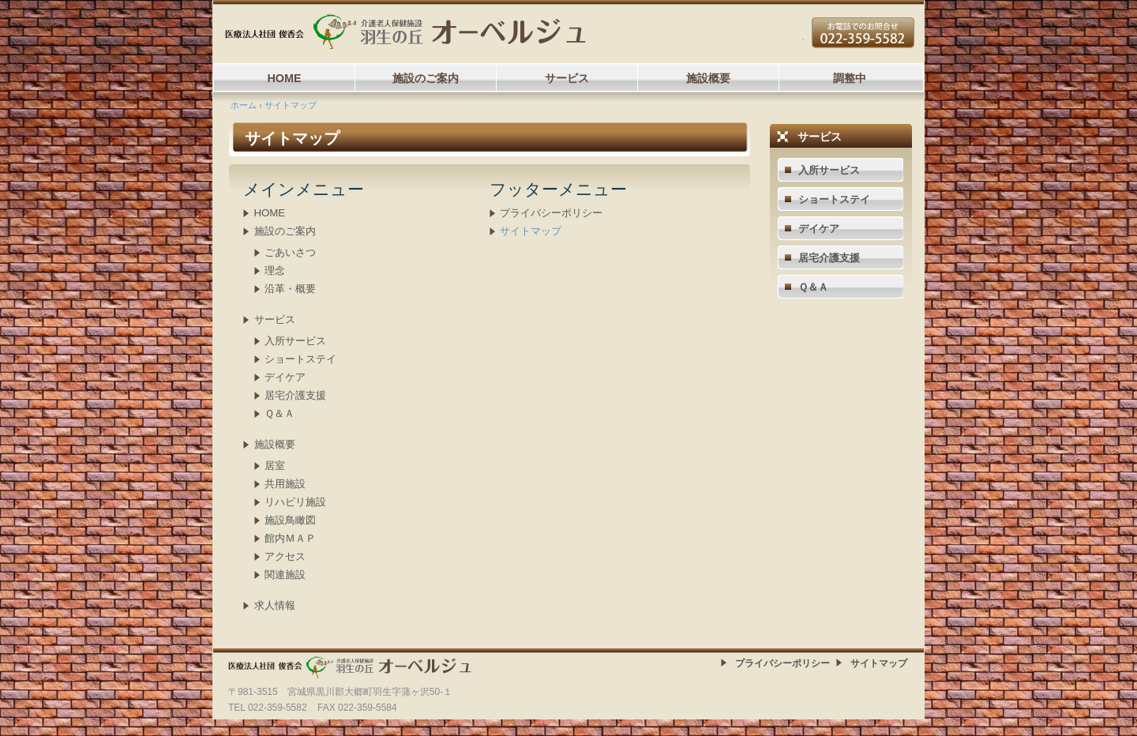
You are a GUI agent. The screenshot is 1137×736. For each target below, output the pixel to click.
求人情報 (274, 605)
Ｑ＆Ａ (280, 413)
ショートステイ (300, 359)
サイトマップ (530, 231)
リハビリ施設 (295, 502)
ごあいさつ (290, 252)
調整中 (849, 78)
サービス (567, 78)
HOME (284, 78)
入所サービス (295, 341)
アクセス (285, 556)
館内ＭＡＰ (290, 538)
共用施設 (285, 484)
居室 (275, 465)
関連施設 (285, 574)
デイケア (285, 377)
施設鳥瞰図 (290, 520)
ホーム (244, 105)
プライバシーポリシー (551, 213)
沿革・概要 (290, 289)
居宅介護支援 (295, 395)
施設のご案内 (425, 78)
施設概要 (708, 78)
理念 (275, 270)
